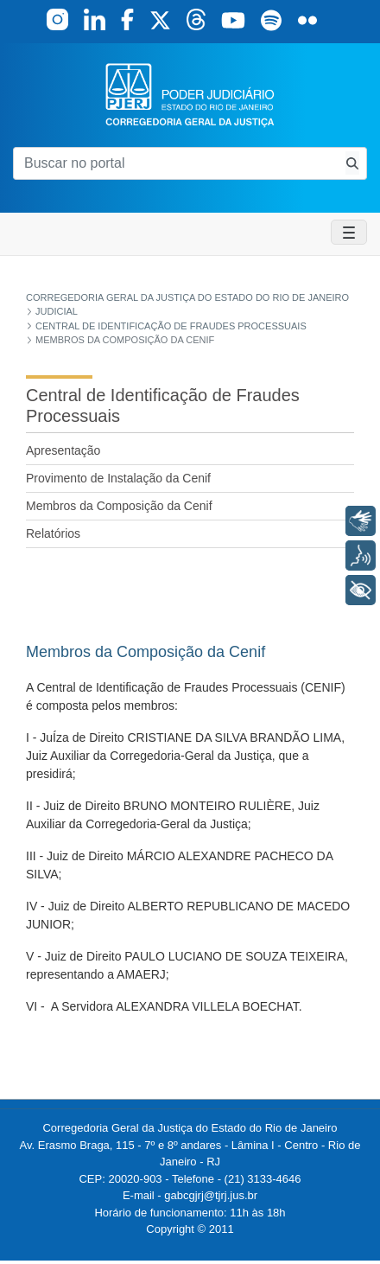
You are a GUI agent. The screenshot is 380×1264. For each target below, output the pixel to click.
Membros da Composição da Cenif (119, 506)
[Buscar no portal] (176, 163)
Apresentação (63, 450)
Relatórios (53, 533)
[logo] (190, 94)
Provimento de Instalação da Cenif (118, 478)
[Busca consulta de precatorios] (352, 163)
